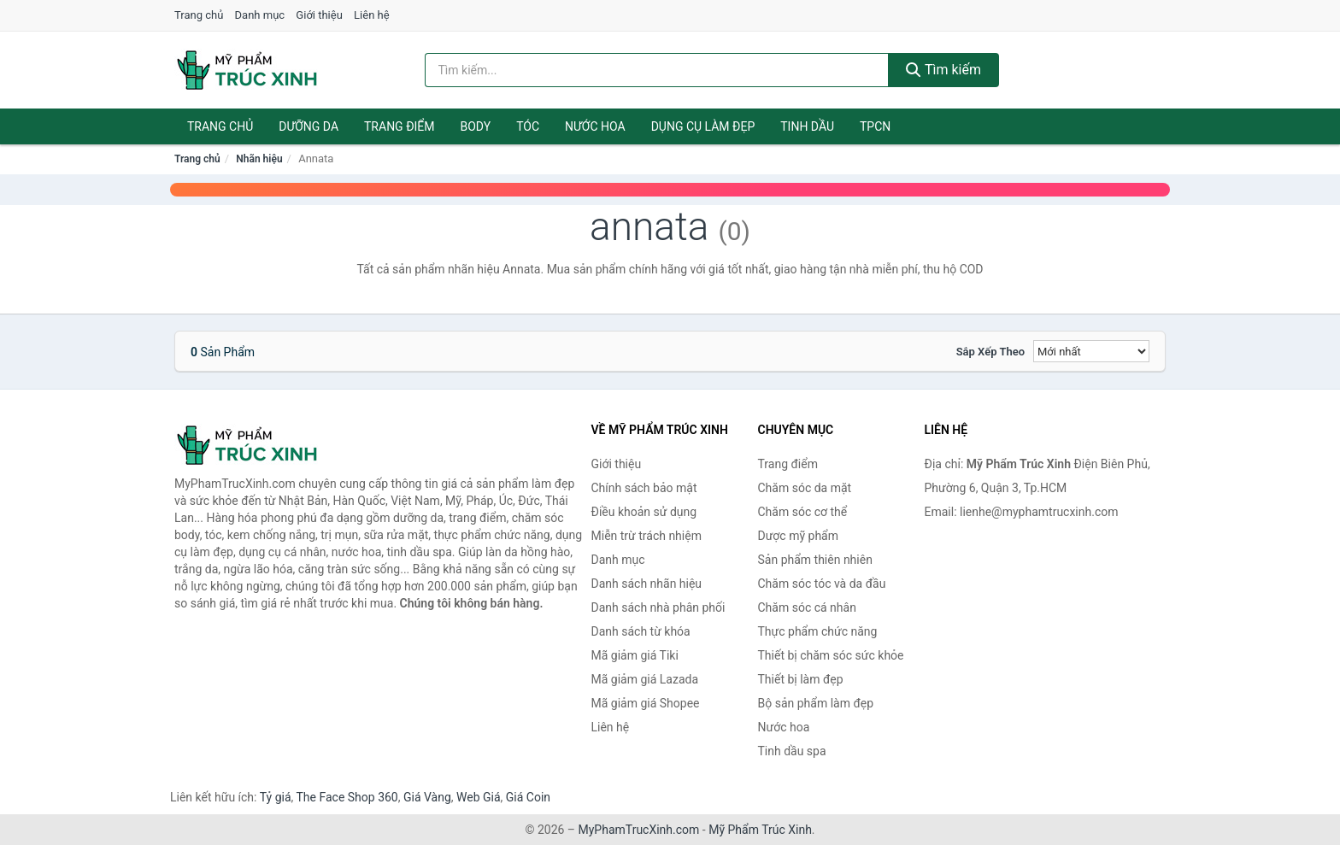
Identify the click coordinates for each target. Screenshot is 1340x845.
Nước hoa (595, 126)
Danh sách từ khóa (641, 631)
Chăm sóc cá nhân (807, 607)
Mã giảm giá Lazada (645, 679)
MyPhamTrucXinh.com (639, 829)
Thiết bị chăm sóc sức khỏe (831, 655)
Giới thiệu (319, 15)
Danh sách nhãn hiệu (646, 583)
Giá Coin (528, 797)
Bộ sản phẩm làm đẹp (816, 703)
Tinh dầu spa (792, 751)
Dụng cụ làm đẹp (703, 126)
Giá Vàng (427, 797)
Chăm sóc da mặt (805, 488)
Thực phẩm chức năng (818, 631)
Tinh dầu (807, 126)
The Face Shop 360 (346, 797)
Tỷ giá (275, 797)
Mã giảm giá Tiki (635, 655)
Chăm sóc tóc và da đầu (822, 583)
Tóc (527, 126)
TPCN (875, 126)
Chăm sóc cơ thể (803, 512)
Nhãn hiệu (259, 159)
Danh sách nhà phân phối (658, 607)
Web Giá (478, 797)
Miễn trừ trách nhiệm (646, 536)
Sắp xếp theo (990, 351)
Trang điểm (399, 126)
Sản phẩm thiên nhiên (815, 559)
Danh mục (260, 15)
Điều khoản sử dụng (644, 512)
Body (476, 126)
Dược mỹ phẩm (798, 536)
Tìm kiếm (943, 70)
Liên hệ (372, 15)
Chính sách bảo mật (644, 488)
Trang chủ (198, 15)
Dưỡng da (308, 126)
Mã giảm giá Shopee (645, 703)
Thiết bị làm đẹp (800, 679)
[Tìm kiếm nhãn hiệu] (657, 70)
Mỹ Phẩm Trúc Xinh (760, 829)
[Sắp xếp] (1091, 351)
